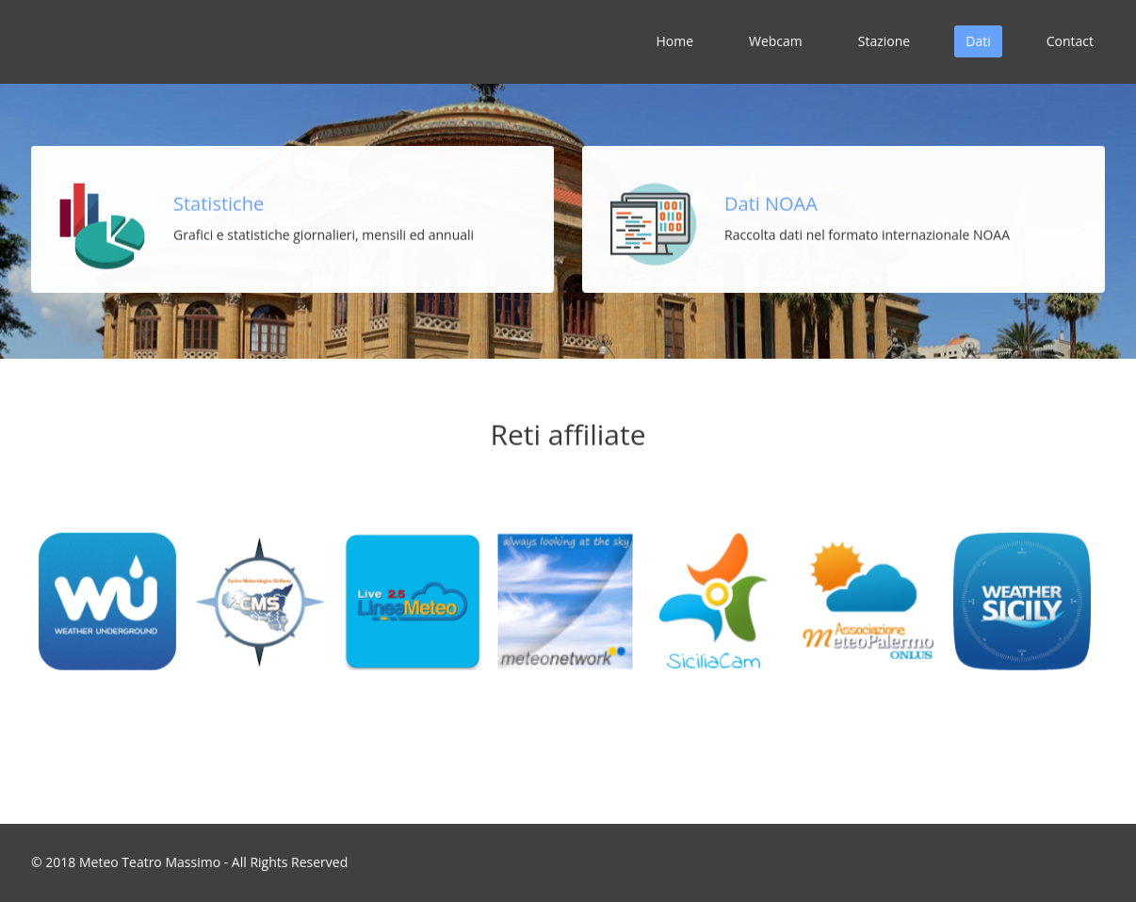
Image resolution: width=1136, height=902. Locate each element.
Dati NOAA (771, 203)
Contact (1070, 41)
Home (674, 41)
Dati (978, 41)
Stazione (884, 41)
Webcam (776, 41)
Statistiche (218, 203)
